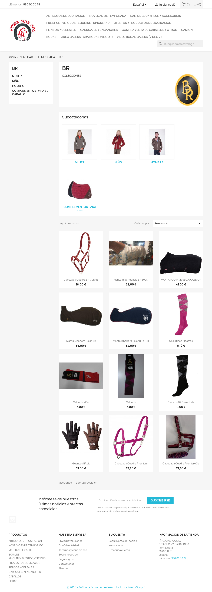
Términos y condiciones (73, 550)
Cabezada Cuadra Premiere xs (181, 463)
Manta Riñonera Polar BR (81, 340)
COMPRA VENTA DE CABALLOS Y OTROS (149, 30)
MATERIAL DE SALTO (20, 550)
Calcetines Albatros (181, 340)
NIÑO (15, 81)
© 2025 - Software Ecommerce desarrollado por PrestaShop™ (106, 587)
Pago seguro (66, 559)
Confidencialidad (69, 545)
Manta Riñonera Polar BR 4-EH (131, 340)
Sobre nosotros (68, 554)
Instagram (12, 519)
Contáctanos (67, 563)
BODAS (51, 37)
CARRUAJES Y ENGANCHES (25, 572)
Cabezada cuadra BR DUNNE (81, 279)
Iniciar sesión (116, 545)
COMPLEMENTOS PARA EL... (80, 208)
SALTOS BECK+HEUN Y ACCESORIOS (155, 16)
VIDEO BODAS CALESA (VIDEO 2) (139, 37)
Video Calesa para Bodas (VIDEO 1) (87, 37)
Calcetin (131, 402)
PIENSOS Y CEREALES (61, 30)
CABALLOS (15, 576)
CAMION (187, 30)
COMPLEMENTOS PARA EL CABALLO (30, 92)
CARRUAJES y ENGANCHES (99, 30)
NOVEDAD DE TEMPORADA (107, 16)
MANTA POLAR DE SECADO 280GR (181, 279)
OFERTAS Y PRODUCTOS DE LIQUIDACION (142, 23)
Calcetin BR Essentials (181, 402)
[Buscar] (180, 43)
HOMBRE (18, 86)
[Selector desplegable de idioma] (140, 5)
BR (15, 68)
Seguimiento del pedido (123, 541)
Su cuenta (117, 535)
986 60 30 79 (31, 4)
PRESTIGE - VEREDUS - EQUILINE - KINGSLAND (78, 23)
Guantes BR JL (81, 463)
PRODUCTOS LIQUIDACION (24, 562)
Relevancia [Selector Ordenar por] (178, 223)
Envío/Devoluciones (70, 541)
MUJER (17, 76)
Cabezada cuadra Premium (131, 463)
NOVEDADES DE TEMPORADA (26, 545)
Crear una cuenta (119, 550)
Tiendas (63, 568)
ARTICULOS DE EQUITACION (65, 16)
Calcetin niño (81, 402)
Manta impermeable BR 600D (131, 279)
